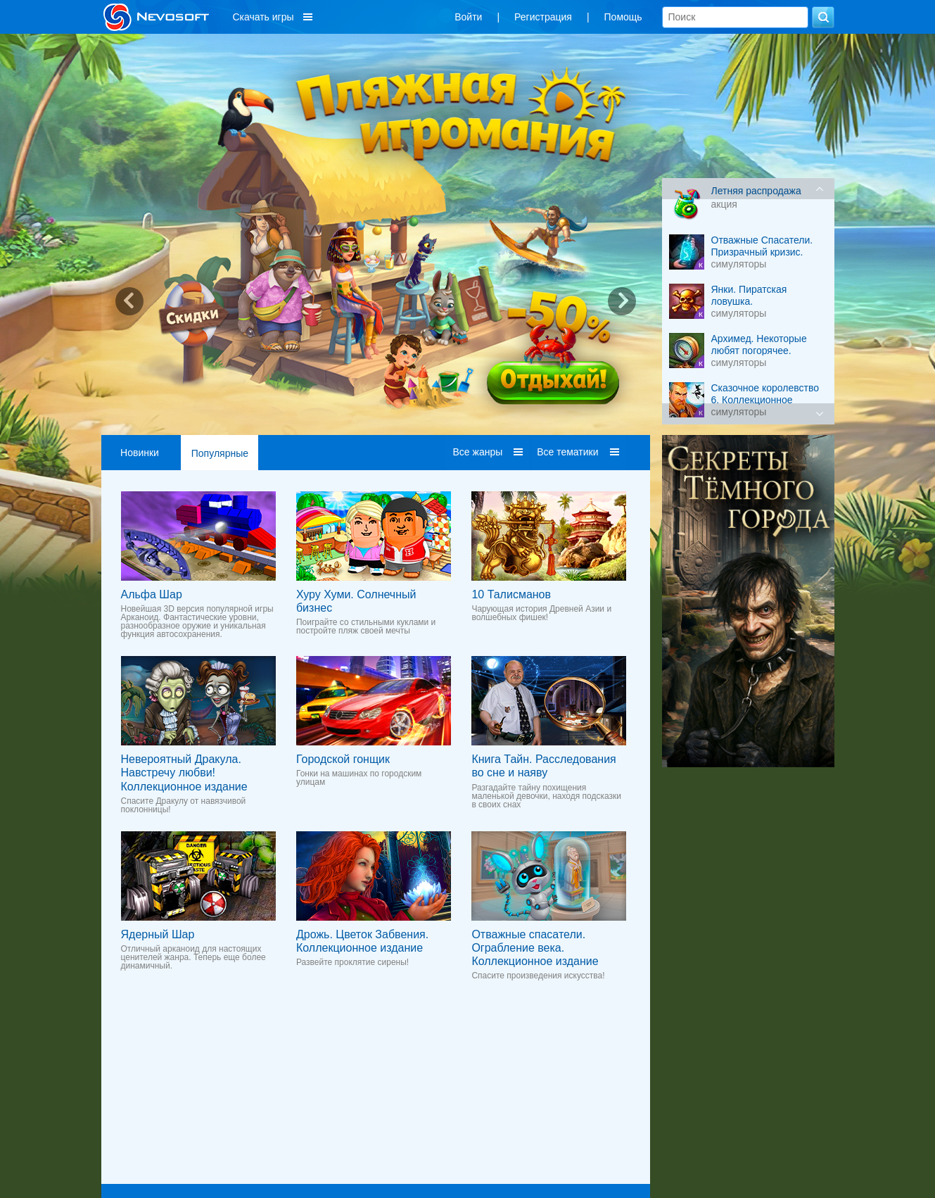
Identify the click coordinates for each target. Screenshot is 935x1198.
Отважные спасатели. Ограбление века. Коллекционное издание (534, 947)
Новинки (139, 452)
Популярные (219, 453)
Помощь (623, 17)
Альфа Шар (151, 594)
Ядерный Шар (158, 934)
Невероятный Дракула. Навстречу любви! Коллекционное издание (184, 772)
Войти (468, 17)
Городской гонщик (343, 759)
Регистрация (543, 17)
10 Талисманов (511, 594)
